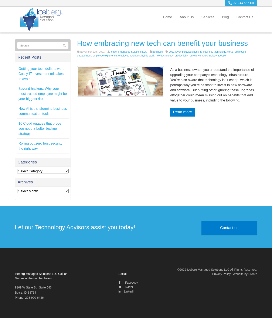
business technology (214, 51)
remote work (196, 55)
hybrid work (147, 55)
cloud (230, 51)
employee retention (129, 55)
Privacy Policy (221, 274)
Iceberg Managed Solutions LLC (128, 51)
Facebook (128, 282)
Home (167, 17)
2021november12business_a (185, 51)
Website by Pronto (245, 274)
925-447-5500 (241, 3)
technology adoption (215, 55)
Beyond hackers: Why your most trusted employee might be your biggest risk (42, 94)
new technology (164, 55)
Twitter (126, 287)
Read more (182, 112)
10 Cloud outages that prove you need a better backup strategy (39, 128)
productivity (181, 55)
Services (207, 17)
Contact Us (245, 17)
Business (157, 51)
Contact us (229, 228)
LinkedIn (127, 291)
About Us (187, 17)
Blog (225, 17)
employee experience (105, 55)
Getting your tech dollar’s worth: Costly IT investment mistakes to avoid (42, 74)
